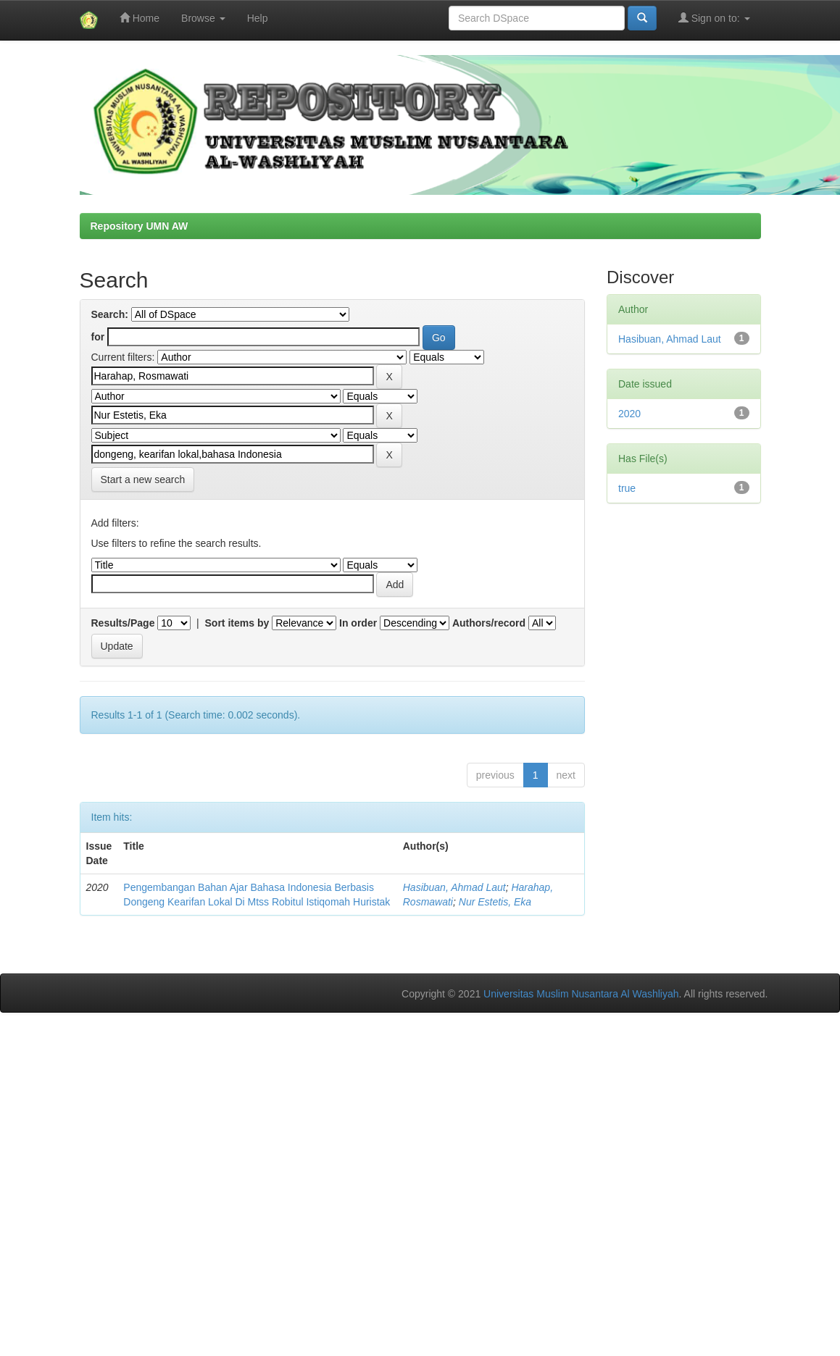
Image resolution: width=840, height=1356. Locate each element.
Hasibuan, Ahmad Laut (454, 887)
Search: (109, 314)
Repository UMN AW (139, 226)
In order (358, 623)
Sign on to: (714, 18)
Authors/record (488, 623)
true (627, 488)
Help (257, 18)
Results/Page (123, 623)
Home (139, 18)
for (98, 337)
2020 (629, 413)
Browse (203, 18)
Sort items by (237, 623)
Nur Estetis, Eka (495, 902)
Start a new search (143, 479)
